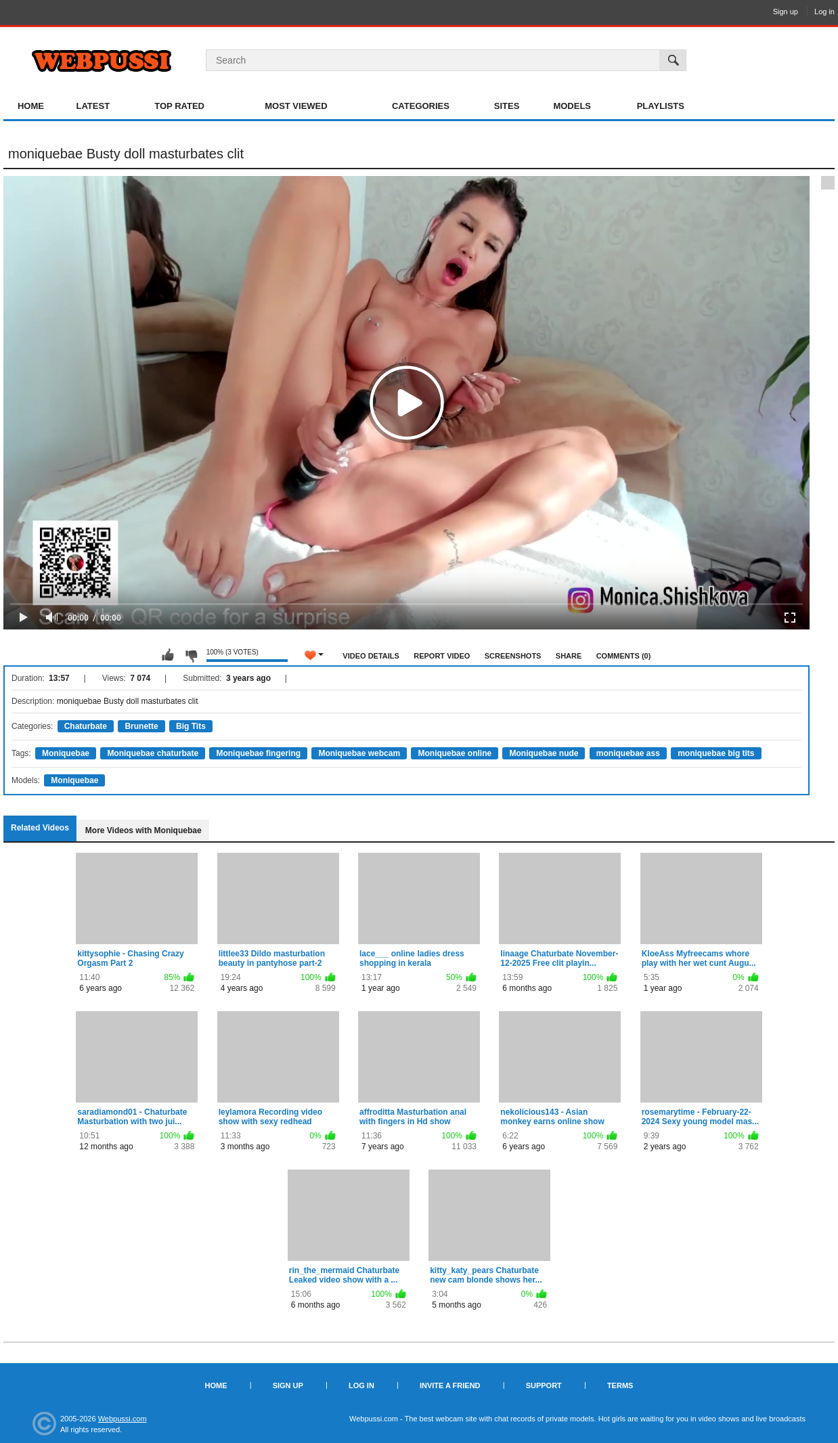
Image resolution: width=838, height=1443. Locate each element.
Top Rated (179, 106)
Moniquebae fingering (258, 753)
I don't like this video (190, 655)
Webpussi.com (122, 1419)
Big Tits (191, 726)
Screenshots (513, 656)
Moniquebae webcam (359, 753)
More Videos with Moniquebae (143, 830)
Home (31, 106)
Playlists (660, 106)
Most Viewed (296, 106)
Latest (93, 106)
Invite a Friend (450, 1385)
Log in (824, 11)
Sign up (785, 11)
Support (544, 1385)
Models (572, 106)
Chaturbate (85, 726)
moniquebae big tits (716, 753)
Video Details (371, 656)
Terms (620, 1385)
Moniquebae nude (543, 753)
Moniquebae (65, 753)
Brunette (141, 726)
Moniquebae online (454, 753)
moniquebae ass (628, 753)
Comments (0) (623, 656)
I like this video (167, 655)
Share (569, 656)
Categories (420, 106)
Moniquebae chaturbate (152, 753)
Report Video (442, 656)
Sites (507, 106)
